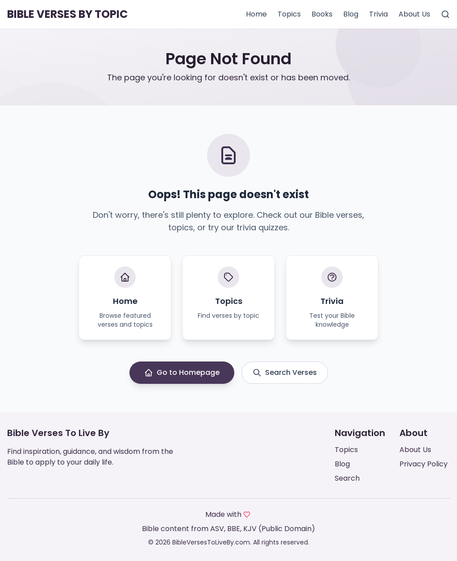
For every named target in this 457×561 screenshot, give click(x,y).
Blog (350, 14)
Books (322, 14)
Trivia (378, 14)
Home (256, 14)
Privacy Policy (423, 464)
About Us (414, 14)
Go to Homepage (182, 372)
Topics (289, 14)
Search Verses (285, 372)
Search (347, 478)
